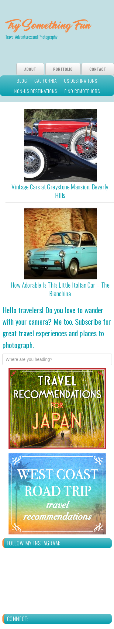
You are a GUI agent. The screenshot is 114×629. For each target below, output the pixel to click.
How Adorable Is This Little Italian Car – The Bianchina (60, 289)
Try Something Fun (57, 30)
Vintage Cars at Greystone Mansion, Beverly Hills (60, 191)
